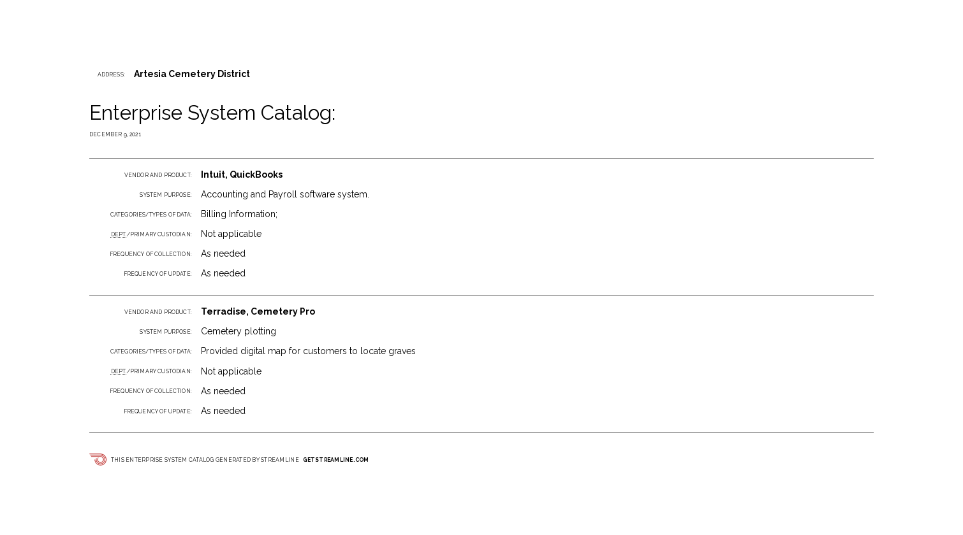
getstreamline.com (336, 460)
